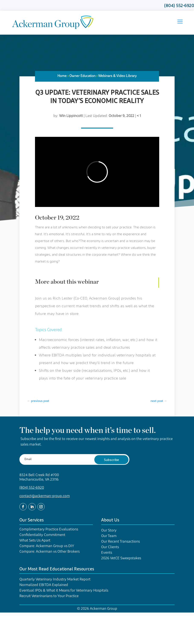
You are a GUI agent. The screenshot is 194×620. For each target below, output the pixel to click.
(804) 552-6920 (31, 488)
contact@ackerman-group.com (44, 496)
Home (62, 76)
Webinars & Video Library (117, 76)
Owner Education (82, 76)
